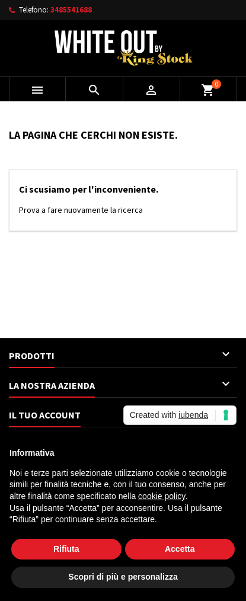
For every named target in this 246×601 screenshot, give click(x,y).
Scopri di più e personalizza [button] (122, 576)
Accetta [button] (180, 549)
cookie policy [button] (161, 496)
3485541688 (71, 10)
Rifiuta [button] (66, 549)
